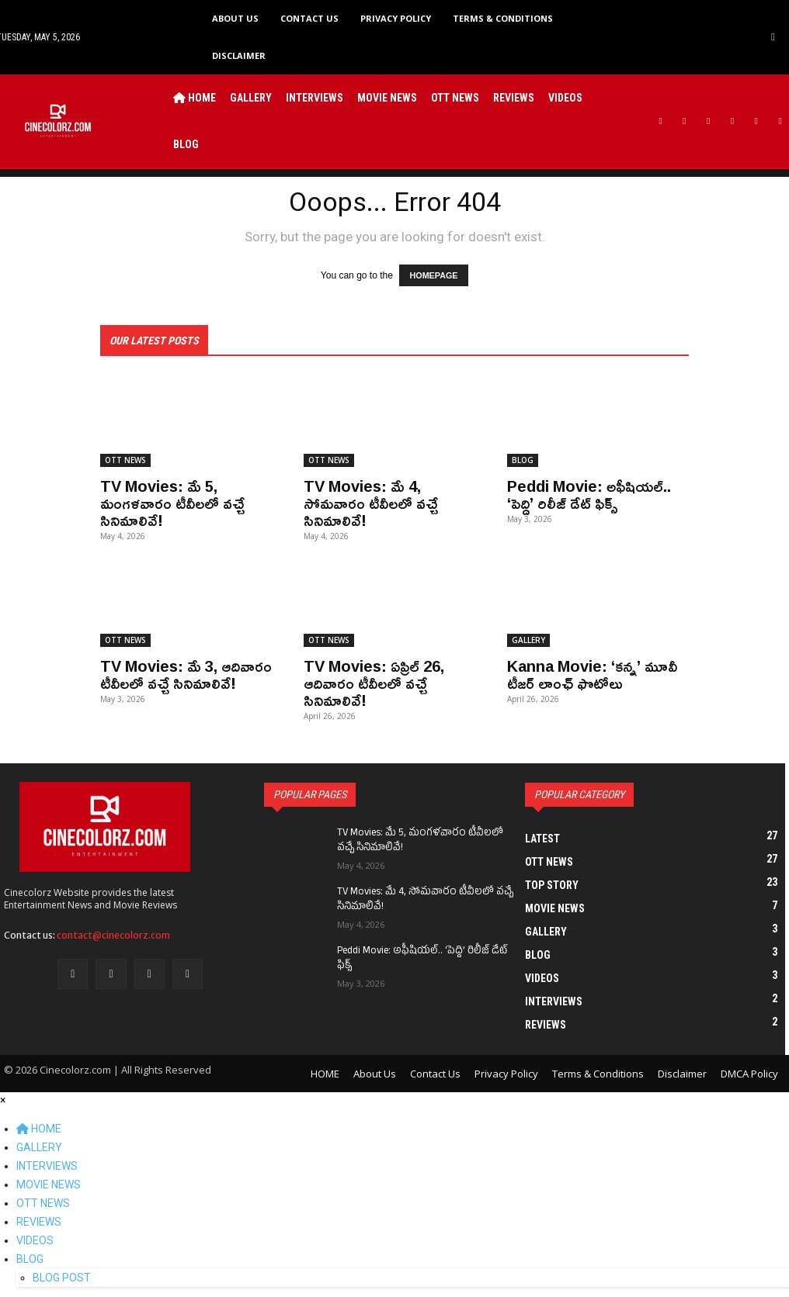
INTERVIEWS (47, 1165)
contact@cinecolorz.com (113, 934)
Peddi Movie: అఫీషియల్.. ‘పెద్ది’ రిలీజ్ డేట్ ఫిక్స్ (589, 493)
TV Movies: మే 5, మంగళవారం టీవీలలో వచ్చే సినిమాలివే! (172, 502)
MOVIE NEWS (48, 1184)
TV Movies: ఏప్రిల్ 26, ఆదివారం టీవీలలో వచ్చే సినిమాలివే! (374, 682)
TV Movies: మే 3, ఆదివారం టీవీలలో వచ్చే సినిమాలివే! (186, 673)
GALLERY (528, 639)
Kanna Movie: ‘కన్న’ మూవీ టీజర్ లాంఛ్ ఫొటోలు (592, 673)
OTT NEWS (125, 459)
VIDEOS (35, 1239)
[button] (773, 37)
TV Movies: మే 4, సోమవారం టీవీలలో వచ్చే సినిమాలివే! (371, 502)
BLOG (523, 459)
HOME (38, 1128)
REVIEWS (38, 1221)
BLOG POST (62, 1277)
